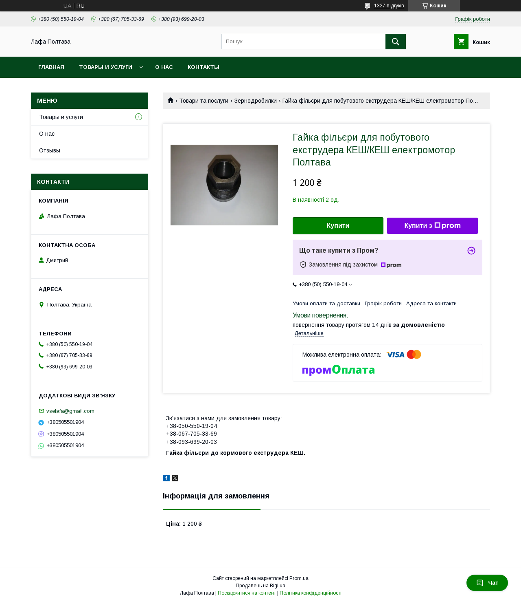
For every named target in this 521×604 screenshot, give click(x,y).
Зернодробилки (255, 100)
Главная (51, 67)
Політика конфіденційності (310, 593)
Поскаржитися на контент (247, 593)
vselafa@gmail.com (70, 411)
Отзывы (49, 150)
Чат (487, 582)
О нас (164, 67)
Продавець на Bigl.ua (260, 586)
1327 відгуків (389, 6)
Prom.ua (299, 578)
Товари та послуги (203, 100)
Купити (338, 225)
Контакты (203, 67)
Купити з (432, 225)
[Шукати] (395, 41)
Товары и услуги (105, 67)
